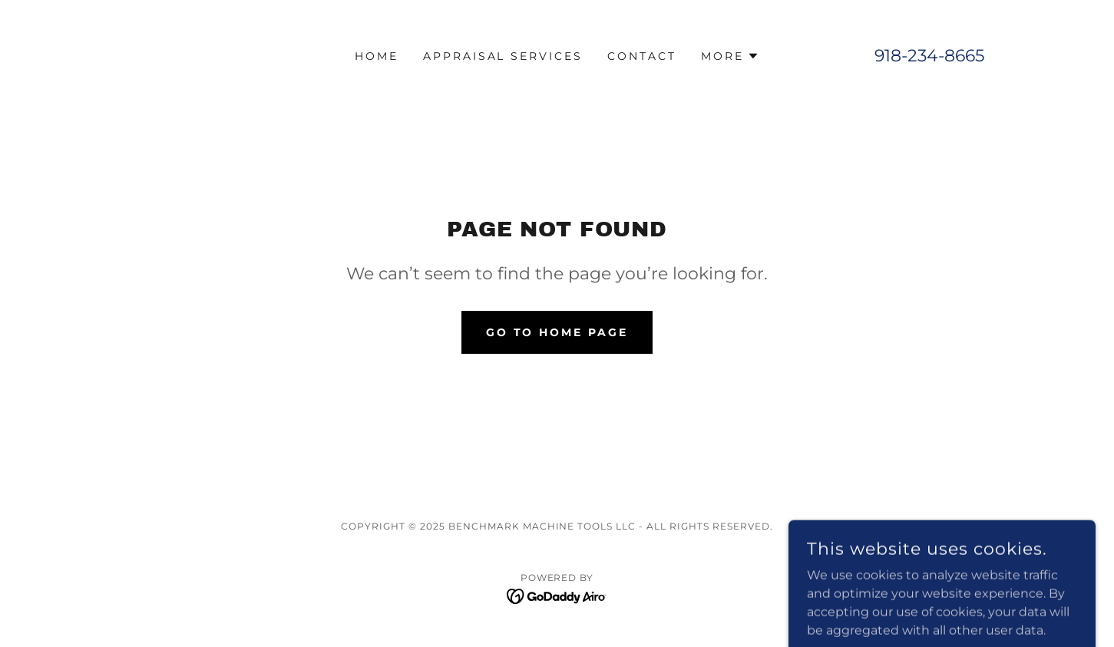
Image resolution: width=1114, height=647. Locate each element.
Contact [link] (641, 56)
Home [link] (376, 56)
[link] (557, 595)
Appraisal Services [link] (503, 56)
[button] (730, 56)
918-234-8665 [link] (929, 55)
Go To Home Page (557, 332)
